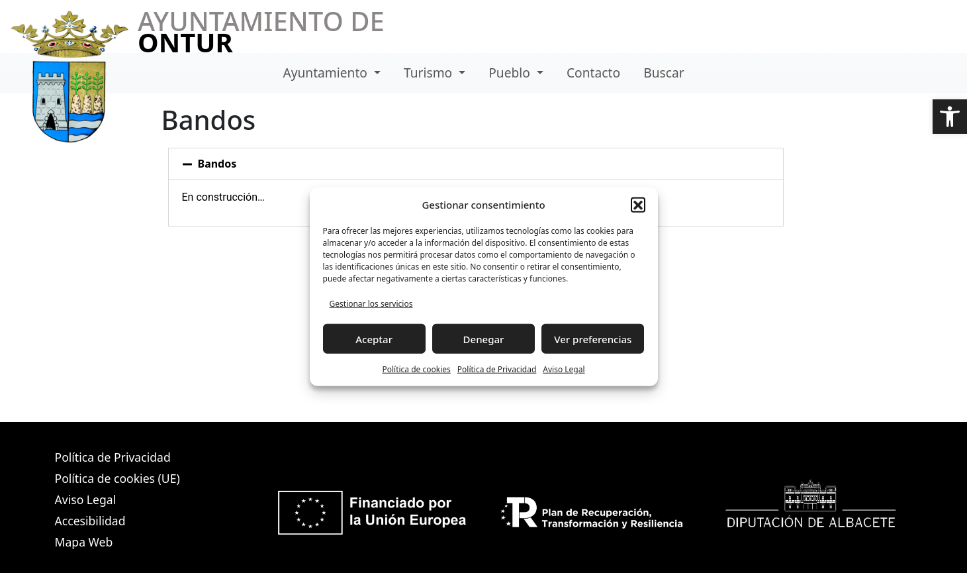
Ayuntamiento (327, 72)
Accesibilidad (90, 521)
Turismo (429, 72)
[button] (950, 116)
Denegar (483, 338)
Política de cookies (416, 369)
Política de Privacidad (497, 369)
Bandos (217, 163)
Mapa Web (84, 542)
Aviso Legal (563, 369)
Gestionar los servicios (371, 303)
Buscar (663, 72)
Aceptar (373, 338)
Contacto (593, 72)
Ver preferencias (592, 338)
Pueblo (510, 72)
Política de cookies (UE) (117, 478)
